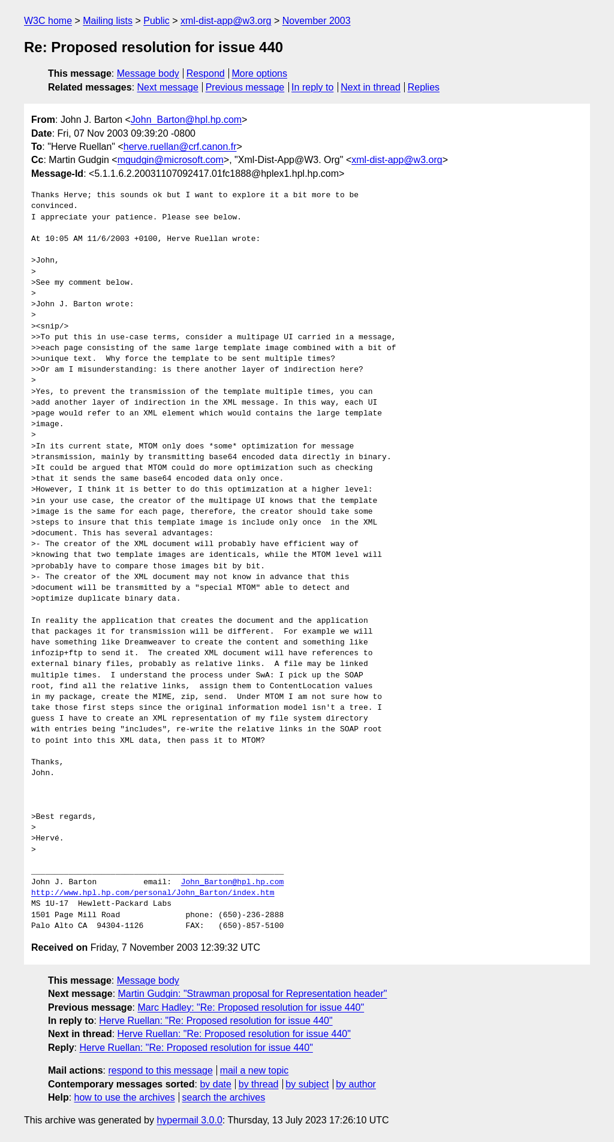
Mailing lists (108, 21)
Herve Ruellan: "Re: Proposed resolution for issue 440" (215, 1021)
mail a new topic (254, 1070)
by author (356, 1084)
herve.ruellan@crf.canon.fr (180, 146)
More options (260, 73)
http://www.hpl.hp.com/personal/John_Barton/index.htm (153, 893)
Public (156, 21)
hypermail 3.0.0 (189, 1120)
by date (215, 1084)
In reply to (312, 87)
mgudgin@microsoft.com (171, 160)
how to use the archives (124, 1097)
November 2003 (316, 21)
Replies (424, 87)
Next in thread (371, 87)
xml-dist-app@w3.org (225, 21)
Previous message (245, 87)
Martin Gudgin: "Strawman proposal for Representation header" (252, 994)
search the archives (224, 1097)
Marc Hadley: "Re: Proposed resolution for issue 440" (250, 1007)
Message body (148, 73)
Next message (167, 87)
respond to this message (160, 1070)
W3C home (48, 21)
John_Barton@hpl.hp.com (186, 119)
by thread (259, 1084)
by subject (307, 1084)
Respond (205, 73)
